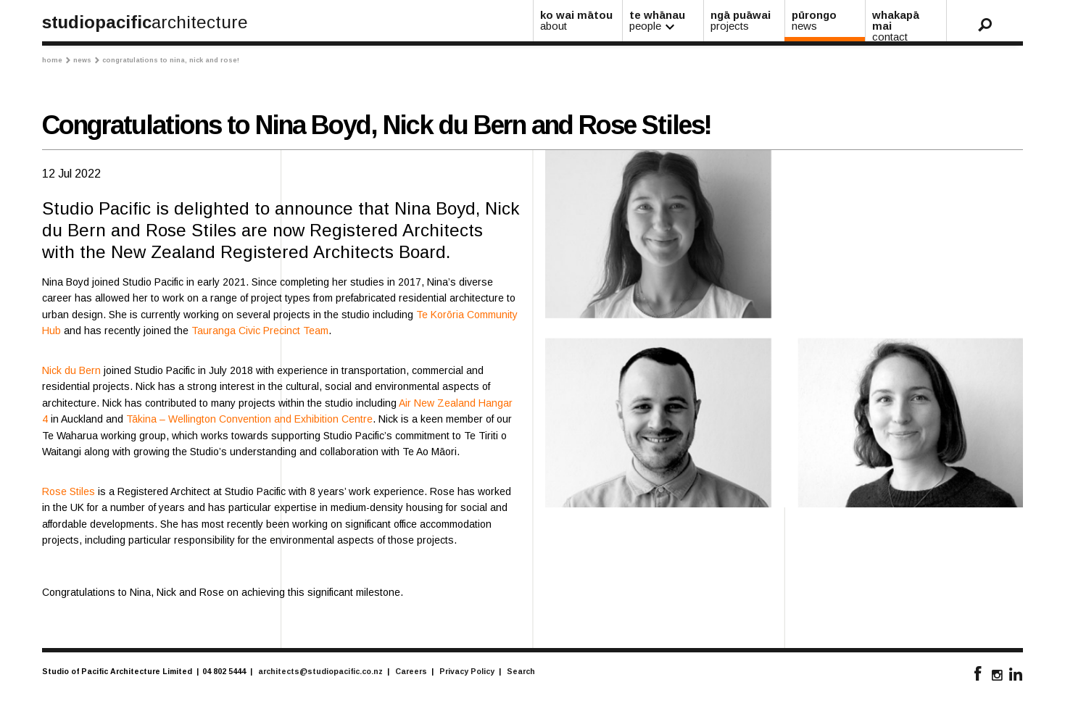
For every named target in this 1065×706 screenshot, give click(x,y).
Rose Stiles (68, 491)
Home (56, 60)
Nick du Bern (71, 370)
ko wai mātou (579, 20)
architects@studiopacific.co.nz (320, 671)
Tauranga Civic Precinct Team (259, 330)
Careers (411, 671)
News (86, 60)
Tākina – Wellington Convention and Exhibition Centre (249, 419)
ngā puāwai (744, 20)
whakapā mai (906, 25)
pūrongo (826, 20)
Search (521, 671)
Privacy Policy (466, 671)
